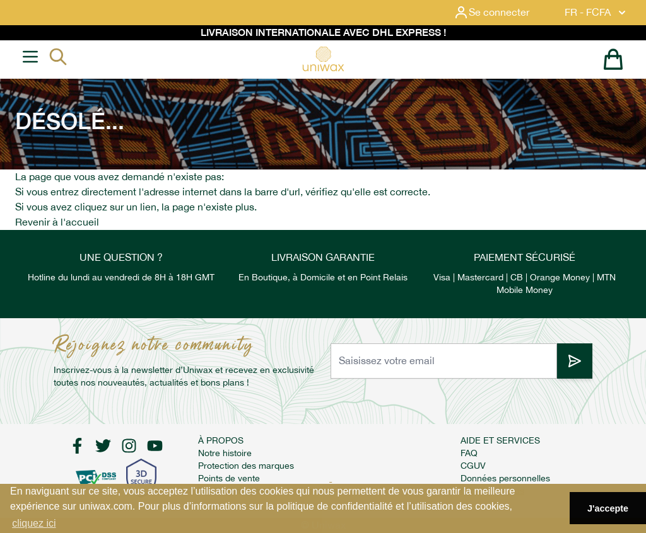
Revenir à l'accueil (57, 222)
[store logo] (323, 59)
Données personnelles (505, 478)
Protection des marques (246, 466)
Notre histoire (225, 453)
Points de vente (229, 478)
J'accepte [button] (607, 508)
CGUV (473, 466)
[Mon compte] (502, 12)
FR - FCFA (596, 12)
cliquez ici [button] (34, 523)
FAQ (469, 453)
